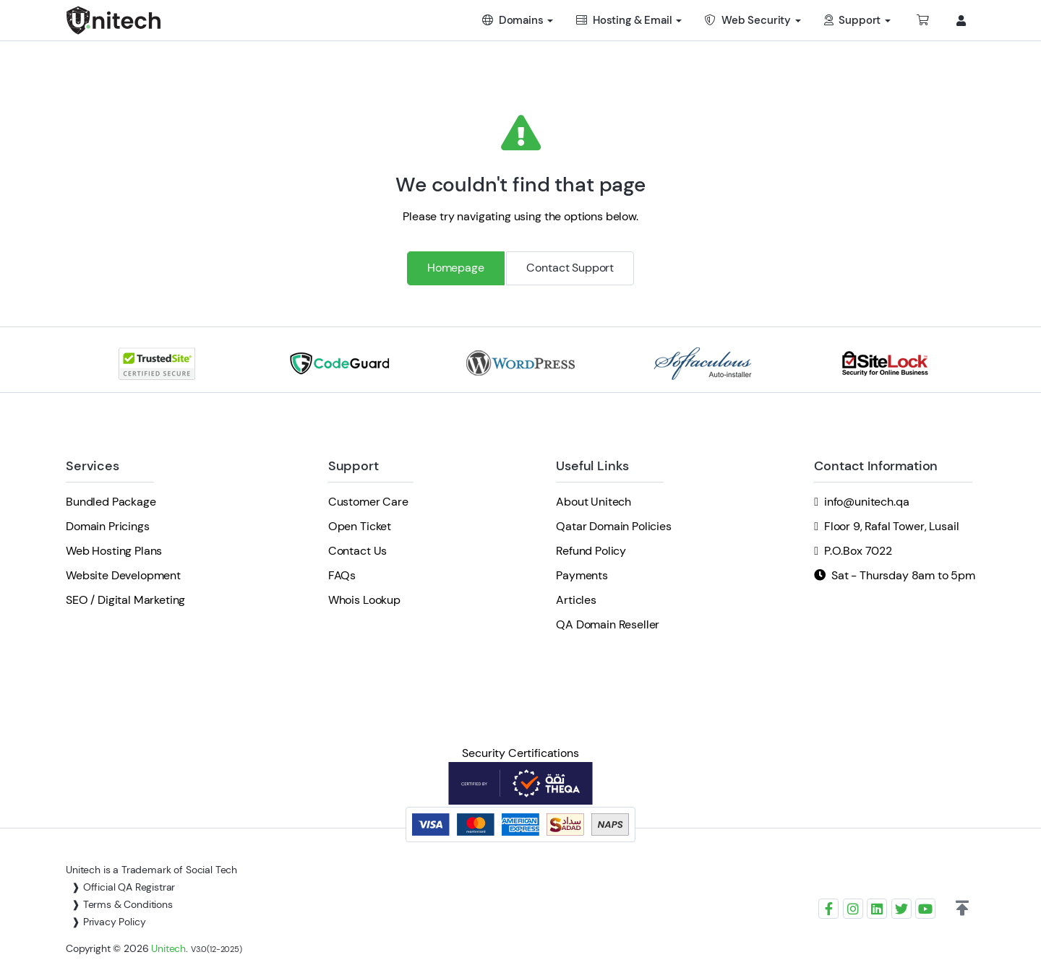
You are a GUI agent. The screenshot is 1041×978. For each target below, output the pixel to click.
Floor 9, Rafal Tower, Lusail (891, 526)
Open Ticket (359, 526)
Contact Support (570, 267)
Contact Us (357, 550)
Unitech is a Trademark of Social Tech (151, 869)
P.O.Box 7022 (858, 550)
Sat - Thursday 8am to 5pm (903, 575)
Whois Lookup (364, 599)
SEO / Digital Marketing (125, 599)
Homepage (455, 267)
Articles (576, 599)
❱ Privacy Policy (108, 921)
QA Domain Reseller (607, 624)
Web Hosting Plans (114, 550)
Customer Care (368, 501)
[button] (962, 909)
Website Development (123, 575)
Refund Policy (591, 550)
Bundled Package (111, 501)
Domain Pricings (108, 526)
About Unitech (593, 501)
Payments (582, 575)
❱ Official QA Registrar (123, 886)
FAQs (342, 575)
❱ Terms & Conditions (122, 904)
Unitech (168, 948)
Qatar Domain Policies (614, 526)
